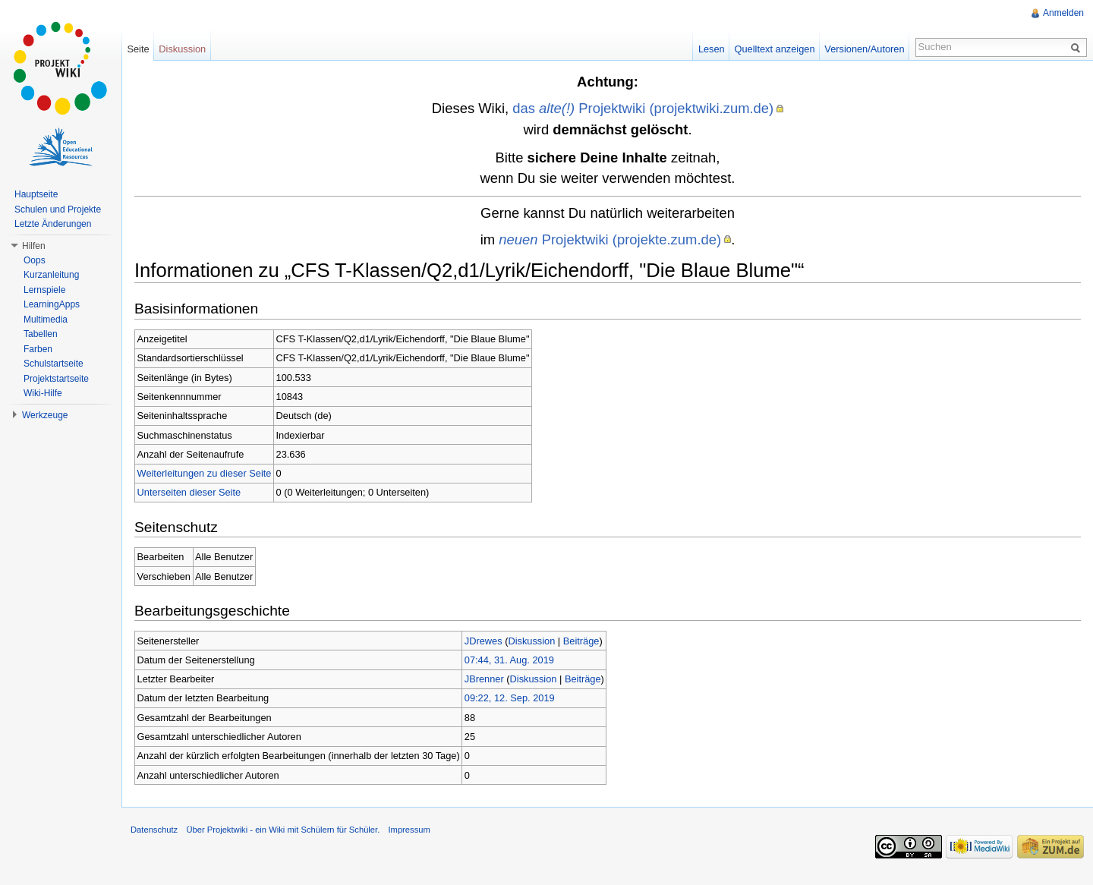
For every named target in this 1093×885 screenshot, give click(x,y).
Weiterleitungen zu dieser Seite (204, 473)
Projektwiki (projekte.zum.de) (610, 239)
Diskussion (531, 641)
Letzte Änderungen (52, 224)
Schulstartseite (53, 363)
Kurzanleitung (51, 274)
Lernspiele (44, 290)
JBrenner (484, 679)
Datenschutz (154, 829)
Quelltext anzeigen (775, 49)
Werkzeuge (45, 415)
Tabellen (41, 334)
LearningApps (52, 304)
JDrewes (483, 641)
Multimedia (46, 319)
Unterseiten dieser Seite (189, 492)
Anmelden (1063, 13)
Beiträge (581, 641)
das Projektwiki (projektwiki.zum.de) (642, 108)
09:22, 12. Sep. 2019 (510, 698)
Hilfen (34, 246)
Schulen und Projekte (57, 209)
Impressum (409, 829)
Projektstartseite (56, 378)
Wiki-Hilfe (43, 393)
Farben (38, 349)
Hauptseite (36, 194)
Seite (138, 49)
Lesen (711, 49)
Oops (35, 260)
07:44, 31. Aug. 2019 (509, 660)
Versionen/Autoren (864, 49)
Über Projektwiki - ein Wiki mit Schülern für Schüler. (283, 829)
